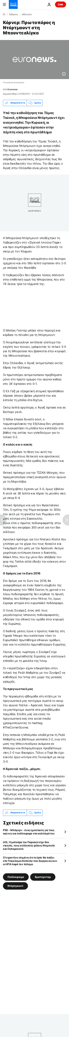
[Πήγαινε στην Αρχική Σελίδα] (13, 4)
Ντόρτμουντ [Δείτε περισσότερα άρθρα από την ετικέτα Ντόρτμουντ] (15, 885)
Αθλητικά (27, 14)
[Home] (4, 14)
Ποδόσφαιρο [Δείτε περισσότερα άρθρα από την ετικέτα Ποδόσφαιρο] (16, 876)
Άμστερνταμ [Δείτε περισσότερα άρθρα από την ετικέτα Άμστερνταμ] (43, 876)
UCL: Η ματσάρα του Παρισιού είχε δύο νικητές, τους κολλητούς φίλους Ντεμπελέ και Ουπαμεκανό (29, 845)
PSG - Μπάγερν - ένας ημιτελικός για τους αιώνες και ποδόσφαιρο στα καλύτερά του (28, 831)
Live (60, 4)
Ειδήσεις (13, 14)
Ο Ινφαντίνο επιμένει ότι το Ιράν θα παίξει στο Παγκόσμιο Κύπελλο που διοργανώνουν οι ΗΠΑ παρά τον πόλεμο (30, 861)
